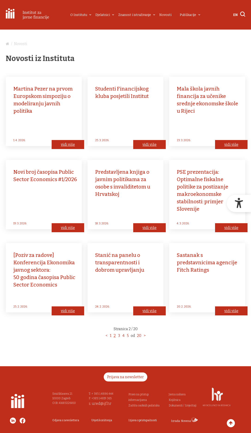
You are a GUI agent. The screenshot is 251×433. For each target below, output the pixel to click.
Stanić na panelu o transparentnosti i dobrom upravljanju (119, 262)
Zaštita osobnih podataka (143, 405)
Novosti (165, 15)
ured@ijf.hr (101, 403)
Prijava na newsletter (125, 377)
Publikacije (188, 15)
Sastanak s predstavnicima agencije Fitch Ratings (207, 262)
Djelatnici (102, 15)
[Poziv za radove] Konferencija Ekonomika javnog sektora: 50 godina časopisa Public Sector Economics (44, 270)
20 (139, 335)
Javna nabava (177, 394)
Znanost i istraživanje (134, 15)
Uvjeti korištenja (102, 420)
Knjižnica (174, 400)
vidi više (68, 144)
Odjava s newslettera (65, 420)
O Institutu (78, 15)
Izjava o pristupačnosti (142, 420)
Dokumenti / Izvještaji (182, 405)
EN (235, 15)
